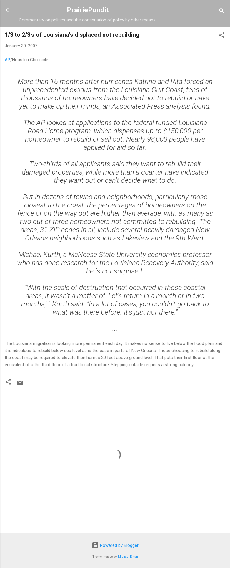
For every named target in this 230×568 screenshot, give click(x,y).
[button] (221, 36)
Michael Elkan (128, 557)
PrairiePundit (88, 10)
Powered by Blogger (115, 545)
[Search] (221, 12)
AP (7, 59)
